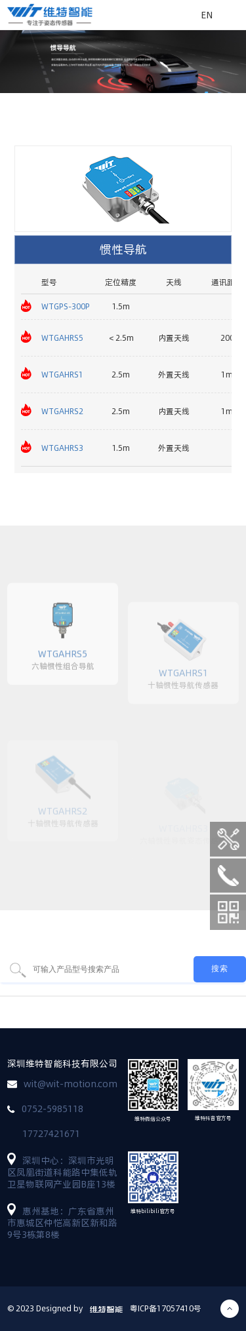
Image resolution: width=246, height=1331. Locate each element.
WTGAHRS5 (62, 337)
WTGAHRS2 (62, 411)
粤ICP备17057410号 (165, 1308)
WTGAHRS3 (62, 447)
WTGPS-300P (65, 306)
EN (207, 15)
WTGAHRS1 (62, 374)
